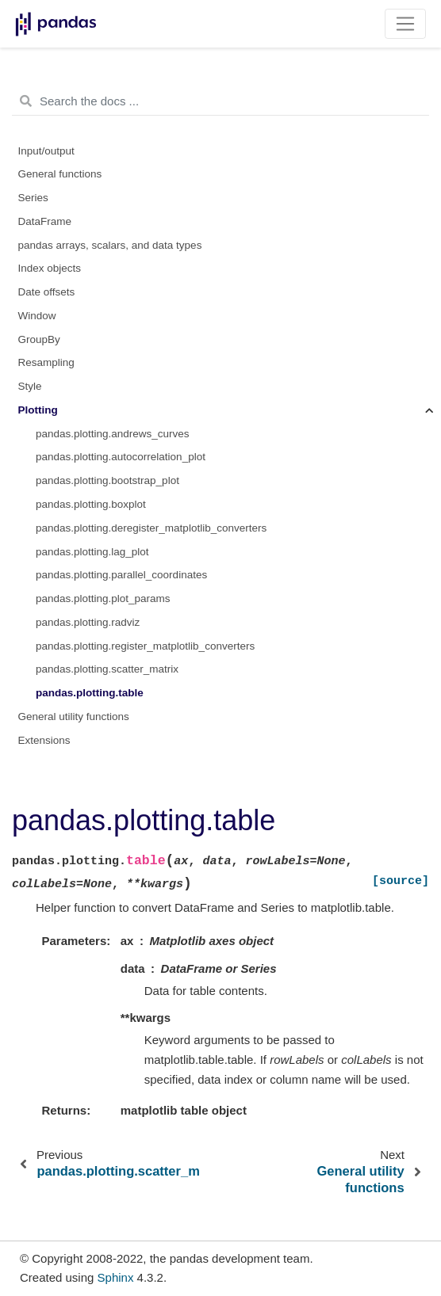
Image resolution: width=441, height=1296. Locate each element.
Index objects (50, 268)
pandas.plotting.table (90, 693)
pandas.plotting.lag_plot (92, 552)
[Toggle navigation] (406, 24)
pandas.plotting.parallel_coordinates (121, 575)
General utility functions (73, 716)
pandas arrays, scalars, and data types (110, 245)
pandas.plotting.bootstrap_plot (107, 480)
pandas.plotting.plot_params (103, 598)
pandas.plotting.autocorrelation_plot (120, 457)
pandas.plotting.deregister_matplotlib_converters (151, 528)
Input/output (46, 151)
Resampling (46, 362)
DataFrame (45, 221)
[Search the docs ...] (220, 101)
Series (33, 198)
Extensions (44, 740)
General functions (60, 174)
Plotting (38, 410)
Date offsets (46, 292)
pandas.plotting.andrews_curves (113, 434)
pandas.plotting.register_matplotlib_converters (145, 646)
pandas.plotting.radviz (88, 622)
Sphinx (116, 1277)
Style (30, 386)
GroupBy (39, 339)
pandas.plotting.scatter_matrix (107, 669)
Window (37, 316)
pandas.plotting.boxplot (91, 504)
